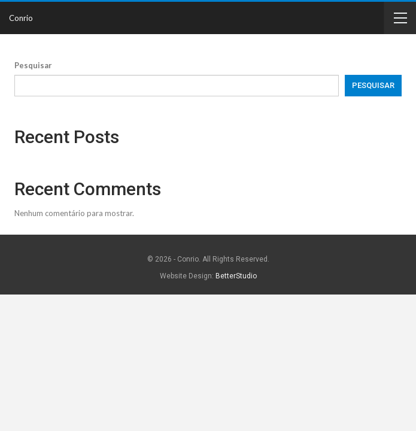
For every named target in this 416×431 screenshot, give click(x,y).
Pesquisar (33, 65)
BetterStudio (236, 276)
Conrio (21, 18)
